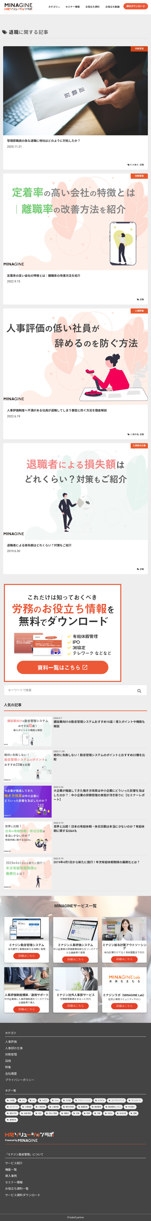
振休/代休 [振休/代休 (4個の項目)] (13, 1113)
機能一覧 (11, 1169)
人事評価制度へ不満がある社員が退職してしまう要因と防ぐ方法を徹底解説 (57, 410)
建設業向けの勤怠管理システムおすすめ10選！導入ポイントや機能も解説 (99, 724)
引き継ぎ (134, 165)
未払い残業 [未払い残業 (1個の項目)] (53, 1113)
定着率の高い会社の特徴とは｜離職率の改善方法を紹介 (43, 275)
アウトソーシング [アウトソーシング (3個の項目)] (84, 1100)
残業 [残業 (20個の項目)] (88, 1113)
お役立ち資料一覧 (17, 1188)
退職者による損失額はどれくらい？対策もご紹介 (39, 545)
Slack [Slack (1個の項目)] (56, 1100)
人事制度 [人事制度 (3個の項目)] (28, 1107)
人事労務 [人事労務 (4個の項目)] (42, 1107)
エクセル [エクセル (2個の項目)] (101, 1100)
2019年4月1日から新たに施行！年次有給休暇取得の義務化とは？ (97, 862)
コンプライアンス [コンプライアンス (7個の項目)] (117, 1100)
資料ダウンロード (135, 6)
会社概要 (11, 1073)
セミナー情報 (73, 6)
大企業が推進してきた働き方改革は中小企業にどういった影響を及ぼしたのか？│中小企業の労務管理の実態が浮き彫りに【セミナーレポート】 (99, 795)
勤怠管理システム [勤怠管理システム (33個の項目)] (114, 1107)
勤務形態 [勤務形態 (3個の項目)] (84, 1107)
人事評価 (139, 311)
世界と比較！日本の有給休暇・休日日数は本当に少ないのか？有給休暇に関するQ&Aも (99, 829)
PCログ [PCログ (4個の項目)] (44, 1100)
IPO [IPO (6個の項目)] (33, 1100)
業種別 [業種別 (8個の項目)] (66, 1113)
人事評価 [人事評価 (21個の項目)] (55, 1107)
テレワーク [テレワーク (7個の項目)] (14, 1107)
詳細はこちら (26, 956)
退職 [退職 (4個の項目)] (135, 1113)
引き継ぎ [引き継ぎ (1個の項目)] (131, 1107)
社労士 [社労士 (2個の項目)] (110, 1113)
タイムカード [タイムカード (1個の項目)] (136, 1100)
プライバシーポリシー (19, 1080)
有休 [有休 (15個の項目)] (39, 1113)
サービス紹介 (14, 1163)
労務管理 (139, 48)
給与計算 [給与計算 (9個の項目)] (123, 1113)
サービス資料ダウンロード (22, 1195)
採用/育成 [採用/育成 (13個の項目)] (27, 1113)
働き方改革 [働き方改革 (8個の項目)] (70, 1107)
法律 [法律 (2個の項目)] (98, 1113)
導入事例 (11, 1176)
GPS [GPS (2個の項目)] (23, 1100)
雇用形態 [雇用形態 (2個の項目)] (13, 1120)
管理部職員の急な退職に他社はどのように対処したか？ (43, 141)
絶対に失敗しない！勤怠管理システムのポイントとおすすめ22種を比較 (99, 757)
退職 (142, 165)
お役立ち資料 (92, 6)
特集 (8, 1067)
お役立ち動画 (112, 6)
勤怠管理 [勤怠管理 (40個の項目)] (98, 1107)
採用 (8, 1061)
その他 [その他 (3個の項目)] (68, 1100)
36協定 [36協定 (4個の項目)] (12, 1100)
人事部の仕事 (139, 445)
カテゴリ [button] (54, 6)
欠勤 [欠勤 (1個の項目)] (77, 1113)
